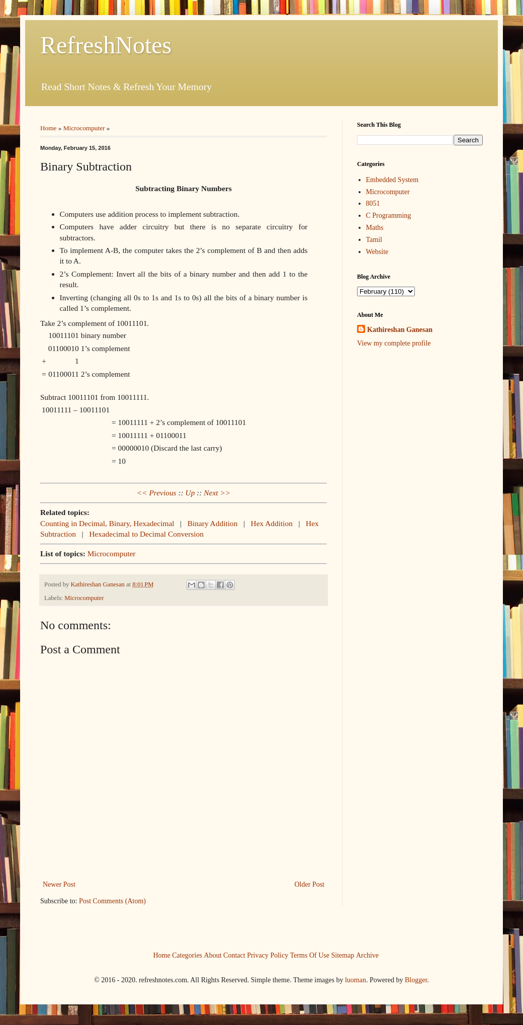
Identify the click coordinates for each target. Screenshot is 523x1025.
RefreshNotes (105, 45)
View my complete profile (394, 343)
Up (190, 492)
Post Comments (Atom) (112, 901)
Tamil (374, 239)
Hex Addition (272, 523)
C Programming (388, 215)
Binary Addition (213, 523)
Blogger (416, 980)
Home (48, 128)
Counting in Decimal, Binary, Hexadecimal (107, 523)
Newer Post (59, 884)
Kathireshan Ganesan (399, 329)
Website (377, 251)
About (213, 955)
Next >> (217, 492)
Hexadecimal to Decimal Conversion (146, 534)
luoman (355, 980)
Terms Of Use (309, 955)
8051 (373, 203)
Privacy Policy (267, 955)
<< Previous (157, 492)
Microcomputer (84, 128)
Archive (367, 955)
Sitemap (343, 955)
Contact (234, 955)
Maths (375, 227)
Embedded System (392, 180)
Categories (187, 955)
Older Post (310, 884)
